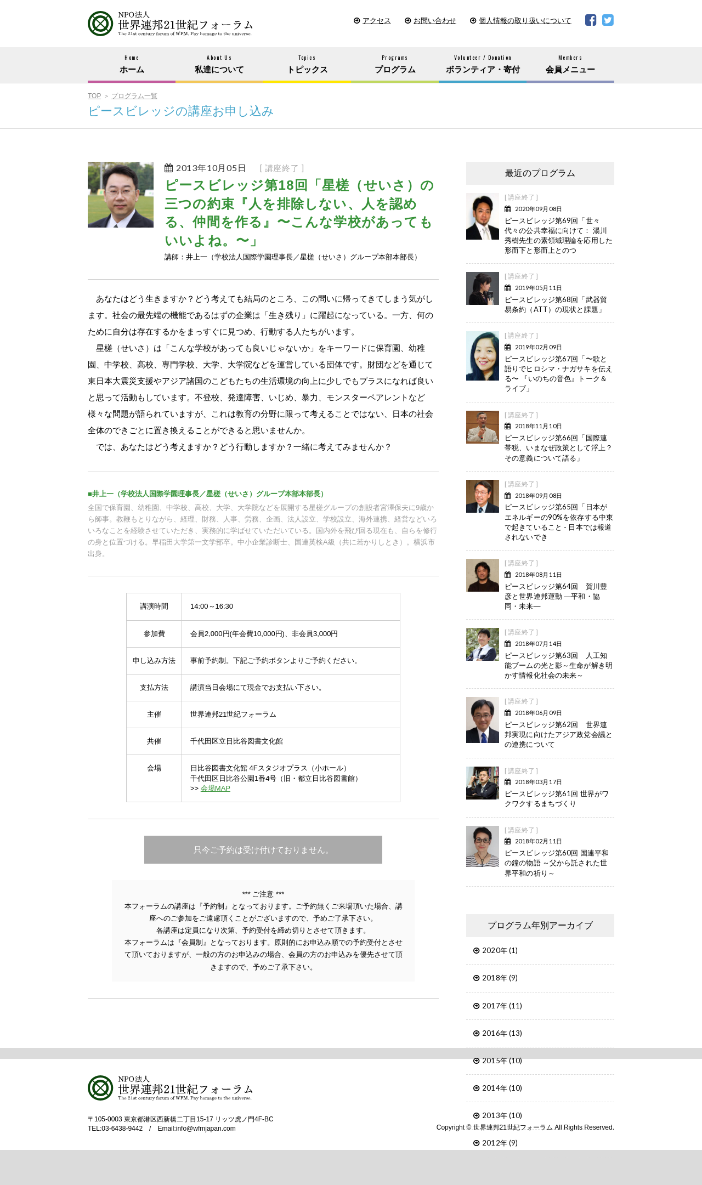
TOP (94, 96)
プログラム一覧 (134, 96)
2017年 (494, 1005)
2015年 (494, 1060)
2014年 (494, 1088)
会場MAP (215, 788)
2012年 (494, 1142)
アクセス (377, 20)
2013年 (494, 1115)
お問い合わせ (435, 20)
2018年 (494, 977)
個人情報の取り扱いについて (525, 20)
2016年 (494, 1033)
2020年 (494, 950)
